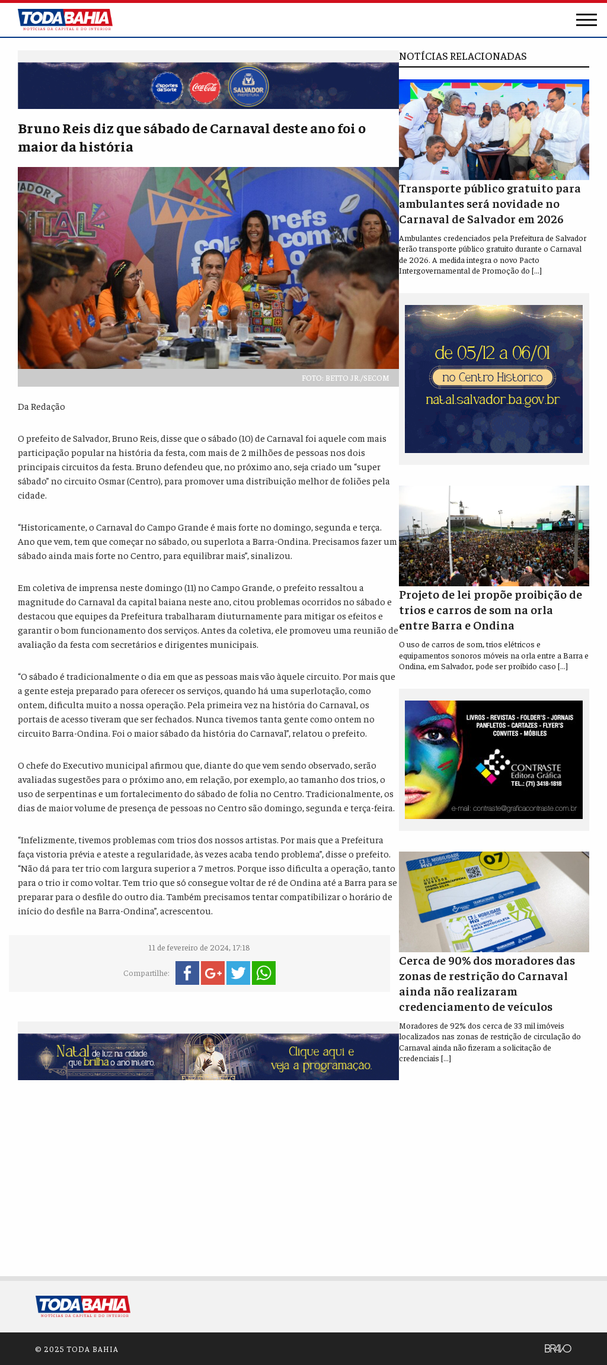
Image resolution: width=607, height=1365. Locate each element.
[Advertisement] (208, 1175)
